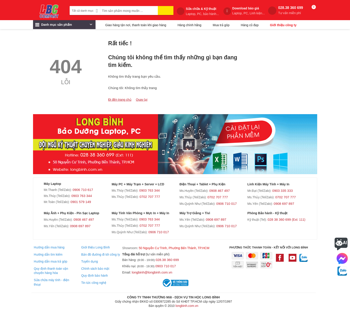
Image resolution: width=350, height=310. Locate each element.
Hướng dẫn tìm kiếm (48, 254)
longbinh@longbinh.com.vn (152, 272)
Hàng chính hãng (189, 25)
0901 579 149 (81, 202)
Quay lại (142, 99)
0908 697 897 (284, 203)
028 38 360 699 (286, 219)
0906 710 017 (226, 203)
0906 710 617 (83, 190)
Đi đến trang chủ (119, 99)
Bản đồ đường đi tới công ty (100, 254)
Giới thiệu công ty (283, 25)
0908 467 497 (219, 190)
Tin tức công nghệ (93, 282)
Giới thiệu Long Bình (95, 247)
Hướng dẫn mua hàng (49, 247)
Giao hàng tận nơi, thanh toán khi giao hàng (135, 25)
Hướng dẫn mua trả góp (50, 261)
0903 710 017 (165, 266)
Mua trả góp (221, 25)
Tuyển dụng (89, 261)
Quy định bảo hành (94, 275)
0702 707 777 (150, 197)
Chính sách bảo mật (95, 268)
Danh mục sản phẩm (63, 25)
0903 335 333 (282, 190)
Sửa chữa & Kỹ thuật (202, 11)
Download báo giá (248, 10)
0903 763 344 (81, 196)
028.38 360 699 (290, 10)
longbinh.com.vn (186, 306)
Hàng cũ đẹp (250, 25)
